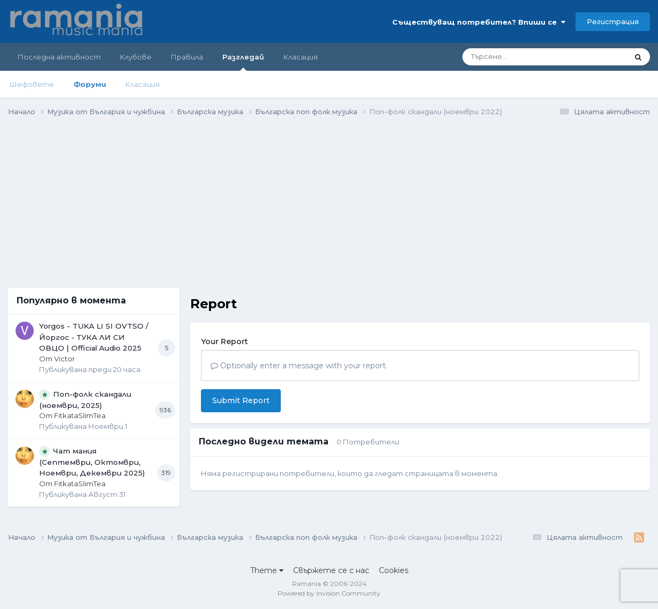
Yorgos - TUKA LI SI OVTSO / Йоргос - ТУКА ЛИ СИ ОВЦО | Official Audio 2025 (93, 337)
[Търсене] (515, 56)
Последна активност (59, 57)
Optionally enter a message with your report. (299, 365)
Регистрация (613, 21)
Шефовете (32, 84)
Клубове (136, 57)
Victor (64, 358)
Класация (142, 84)
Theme (266, 570)
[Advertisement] (94, 200)
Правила (187, 57)
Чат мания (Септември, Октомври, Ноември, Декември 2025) (92, 462)
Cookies (393, 570)
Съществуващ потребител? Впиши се (478, 22)
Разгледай (243, 62)
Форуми (89, 84)
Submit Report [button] (241, 400)
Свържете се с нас (331, 570)
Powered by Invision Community (329, 593)
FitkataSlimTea (80, 415)
